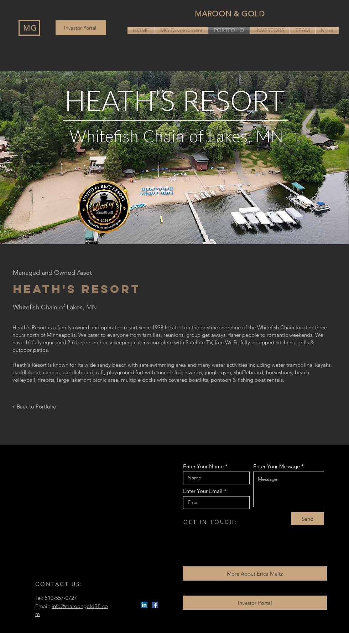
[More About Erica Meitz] (255, 573)
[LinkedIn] (144, 605)
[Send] (307, 518)
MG (30, 28)
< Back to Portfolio (34, 406)
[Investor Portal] (81, 27)
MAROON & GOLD (230, 13)
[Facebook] (155, 605)
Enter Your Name (203, 466)
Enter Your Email (203, 491)
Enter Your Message (276, 466)
